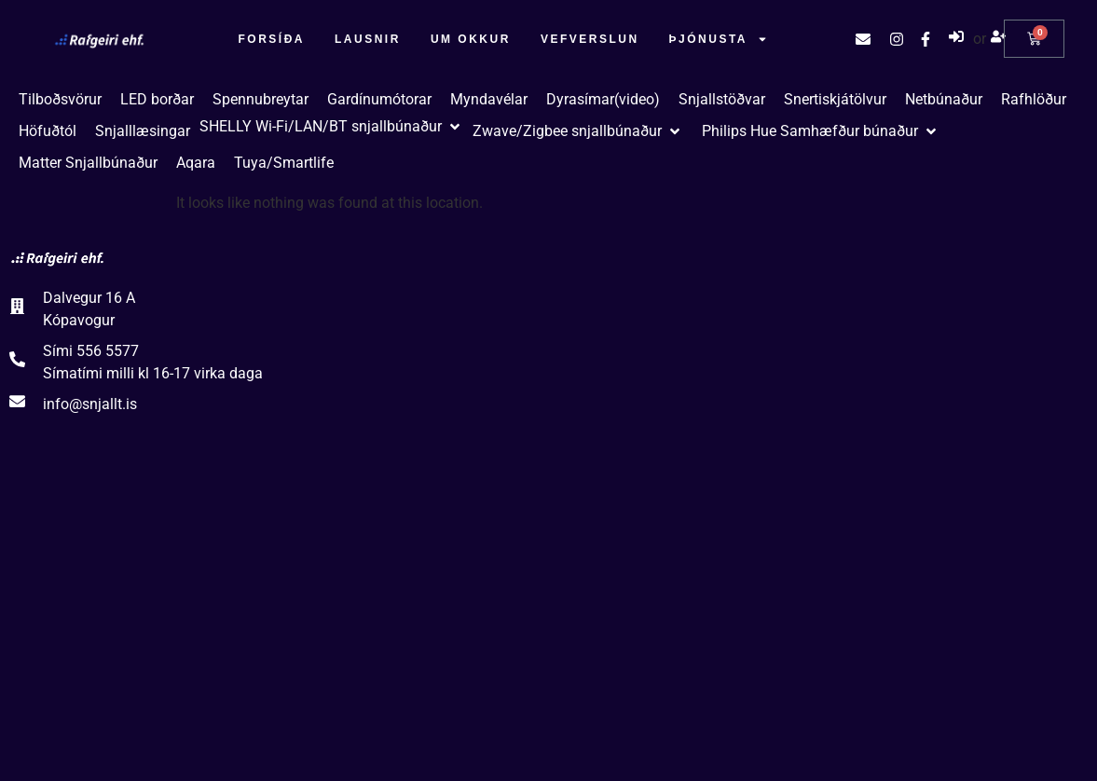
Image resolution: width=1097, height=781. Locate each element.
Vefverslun (590, 39)
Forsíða (272, 39)
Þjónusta (718, 39)
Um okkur (471, 39)
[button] (331, 127)
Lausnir (368, 39)
